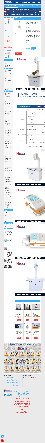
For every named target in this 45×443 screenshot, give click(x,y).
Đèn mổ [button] (6, 154)
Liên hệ (28, 335)
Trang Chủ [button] (8, 5)
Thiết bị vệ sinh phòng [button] (7, 221)
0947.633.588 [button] (8, 23)
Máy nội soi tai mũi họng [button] (8, 171)
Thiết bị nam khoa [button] (8, 202)
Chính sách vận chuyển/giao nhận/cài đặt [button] (13, 382)
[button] (17, 7)
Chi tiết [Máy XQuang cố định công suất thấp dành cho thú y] (28, 338)
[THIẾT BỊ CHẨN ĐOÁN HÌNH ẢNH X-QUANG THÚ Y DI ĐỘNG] (27, 307)
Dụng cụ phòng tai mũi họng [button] (8, 101)
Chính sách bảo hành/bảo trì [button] (10, 377)
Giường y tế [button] (7, 179)
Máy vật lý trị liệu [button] (8, 147)
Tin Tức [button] (27, 5)
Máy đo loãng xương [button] (7, 94)
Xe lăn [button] (6, 145)
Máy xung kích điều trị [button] (7, 117)
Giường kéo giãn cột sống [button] (8, 168)
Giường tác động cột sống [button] (8, 182)
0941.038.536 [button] (8, 30)
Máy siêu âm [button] (7, 141)
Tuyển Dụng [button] (37, 5)
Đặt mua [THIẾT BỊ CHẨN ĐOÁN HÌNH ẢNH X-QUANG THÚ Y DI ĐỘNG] (28, 319)
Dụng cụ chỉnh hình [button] (7, 97)
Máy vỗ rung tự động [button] (7, 121)
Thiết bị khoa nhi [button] (8, 200)
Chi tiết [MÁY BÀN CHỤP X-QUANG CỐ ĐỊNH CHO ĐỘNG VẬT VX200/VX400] (36, 320)
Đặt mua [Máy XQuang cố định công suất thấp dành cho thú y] (28, 337)
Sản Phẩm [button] (22, 5)
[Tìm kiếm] (16, 7)
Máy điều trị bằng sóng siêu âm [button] (8, 177)
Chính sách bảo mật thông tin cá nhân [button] (12, 385)
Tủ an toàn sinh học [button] (7, 213)
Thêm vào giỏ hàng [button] (34, 49)
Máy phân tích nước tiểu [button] (7, 66)
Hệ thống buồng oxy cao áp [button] (8, 114)
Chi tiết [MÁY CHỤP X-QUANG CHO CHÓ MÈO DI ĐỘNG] (19, 338)
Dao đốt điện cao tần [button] (8, 136)
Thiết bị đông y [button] (7, 173)
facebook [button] (26, 377)
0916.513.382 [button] (8, 57)
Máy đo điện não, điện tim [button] (8, 107)
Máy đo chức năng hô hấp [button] (8, 197)
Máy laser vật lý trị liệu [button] (8, 104)
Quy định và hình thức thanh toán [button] (11, 380)
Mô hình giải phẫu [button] (8, 184)
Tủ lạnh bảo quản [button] (8, 192)
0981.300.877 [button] (8, 37)
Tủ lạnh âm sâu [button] (7, 194)
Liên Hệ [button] (31, 5)
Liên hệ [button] (27, 27)
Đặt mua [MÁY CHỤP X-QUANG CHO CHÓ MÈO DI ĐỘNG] (19, 337)
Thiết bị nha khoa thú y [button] (8, 81)
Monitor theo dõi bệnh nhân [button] (8, 133)
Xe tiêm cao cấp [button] (8, 143)
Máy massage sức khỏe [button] (8, 164)
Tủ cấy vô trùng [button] (7, 215)
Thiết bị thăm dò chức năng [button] (8, 205)
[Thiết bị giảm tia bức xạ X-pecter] (36, 326)
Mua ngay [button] (28, 48)
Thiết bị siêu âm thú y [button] (8, 71)
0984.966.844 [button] (8, 44)
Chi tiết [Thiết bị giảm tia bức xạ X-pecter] (36, 338)
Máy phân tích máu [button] (7, 63)
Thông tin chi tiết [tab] (19, 53)
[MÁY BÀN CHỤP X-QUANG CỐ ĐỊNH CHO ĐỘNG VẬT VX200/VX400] (36, 307)
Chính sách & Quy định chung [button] (11, 379)
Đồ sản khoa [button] (7, 156)
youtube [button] (33, 377)
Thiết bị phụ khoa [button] (8, 130)
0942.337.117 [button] (8, 50)
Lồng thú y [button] (7, 83)
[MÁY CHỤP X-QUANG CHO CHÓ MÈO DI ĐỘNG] (19, 326)
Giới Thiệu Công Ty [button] (14, 5)
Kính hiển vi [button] (7, 190)
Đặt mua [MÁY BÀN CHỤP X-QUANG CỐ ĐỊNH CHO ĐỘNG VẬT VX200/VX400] (37, 319)
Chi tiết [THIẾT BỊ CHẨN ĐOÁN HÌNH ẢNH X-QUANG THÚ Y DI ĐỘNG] (28, 320)
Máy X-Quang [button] (7, 207)
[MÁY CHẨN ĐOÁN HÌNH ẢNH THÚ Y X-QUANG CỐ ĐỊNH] (19, 307)
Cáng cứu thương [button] (8, 161)
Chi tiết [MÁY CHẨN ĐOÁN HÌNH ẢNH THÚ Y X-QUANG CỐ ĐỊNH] (19, 320)
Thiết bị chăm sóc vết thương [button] (8, 226)
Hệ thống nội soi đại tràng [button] (8, 128)
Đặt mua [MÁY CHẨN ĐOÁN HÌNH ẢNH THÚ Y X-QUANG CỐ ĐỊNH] (19, 319)
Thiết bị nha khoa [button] (8, 139)
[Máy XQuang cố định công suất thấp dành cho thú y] (27, 326)
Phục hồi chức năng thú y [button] (7, 89)
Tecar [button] (6, 149)
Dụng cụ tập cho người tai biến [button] (8, 188)
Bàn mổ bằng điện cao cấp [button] (8, 159)
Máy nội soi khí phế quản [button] (7, 124)
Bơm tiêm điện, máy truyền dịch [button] (8, 111)
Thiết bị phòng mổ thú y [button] (8, 78)
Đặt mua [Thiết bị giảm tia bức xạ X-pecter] (37, 337)
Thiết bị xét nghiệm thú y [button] (8, 74)
